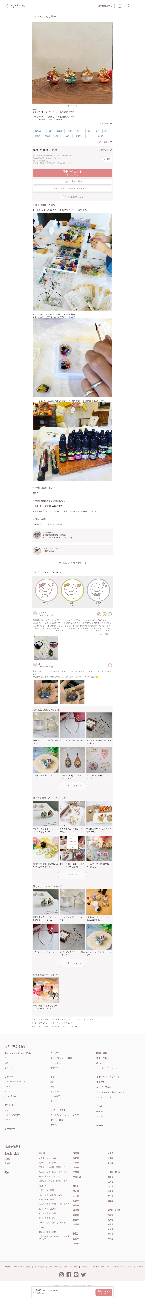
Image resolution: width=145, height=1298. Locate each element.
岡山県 (110, 1177)
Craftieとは (6, 1267)
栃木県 (76, 1158)
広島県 (110, 1182)
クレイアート (57, 1053)
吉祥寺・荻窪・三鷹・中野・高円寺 (54, 1204)
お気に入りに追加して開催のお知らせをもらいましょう (82, 188)
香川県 (110, 1196)
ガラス (53, 1125)
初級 (50, 131)
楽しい (79, 131)
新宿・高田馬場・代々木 (49, 1176)
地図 (107, 159)
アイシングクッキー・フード (110, 1092)
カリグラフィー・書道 (61, 1058)
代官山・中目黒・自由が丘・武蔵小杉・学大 (54, 1237)
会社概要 (140, 1267)
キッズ (89, 136)
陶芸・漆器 (101, 1053)
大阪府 (110, 1153)
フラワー (8, 1077)
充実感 (37, 136)
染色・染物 (101, 1058)
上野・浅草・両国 (46, 1190)
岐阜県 (76, 1210)
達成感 (47, 136)
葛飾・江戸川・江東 (47, 1163)
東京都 (42, 1153)
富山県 (76, 1191)
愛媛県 (110, 1201)
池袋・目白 (43, 1186)
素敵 (97, 131)
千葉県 (76, 1172)
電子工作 (100, 1082)
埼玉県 (76, 1167)
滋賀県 (76, 1239)
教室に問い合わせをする (72, 562)
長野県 (76, 1205)
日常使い (79, 136)
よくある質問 (39, 1267)
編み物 (99, 1111)
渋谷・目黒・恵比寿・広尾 (50, 1195)
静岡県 (76, 1215)
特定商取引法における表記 (122, 1267)
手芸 (52, 1077)
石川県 (76, 1196)
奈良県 (110, 1163)
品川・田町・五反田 (47, 1209)
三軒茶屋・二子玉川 (47, 1199)
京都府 (76, 1243)
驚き (89, 131)
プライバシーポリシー (100, 1267)
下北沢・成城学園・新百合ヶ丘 (52, 1167)
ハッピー (67, 136)
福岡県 (110, 1215)
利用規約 (85, 1267)
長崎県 (110, 1220)
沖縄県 (110, 1239)
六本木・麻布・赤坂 (47, 1213)
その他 (99, 1125)
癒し (57, 136)
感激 (106, 131)
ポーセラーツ (11, 1128)
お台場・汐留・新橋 (47, 1232)
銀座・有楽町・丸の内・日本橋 (52, 1222)
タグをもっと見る (103, 142)
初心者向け (39, 131)
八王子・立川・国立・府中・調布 (53, 1172)
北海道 (7, 1159)
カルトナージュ (104, 1106)
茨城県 (76, 1153)
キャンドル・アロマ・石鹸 (17, 1053)
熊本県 (110, 1224)
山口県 (110, 1186)
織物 (98, 1063)
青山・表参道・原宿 (47, 1218)
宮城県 (7, 1163)
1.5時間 (60, 131)
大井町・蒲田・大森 (47, 1158)
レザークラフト (58, 1110)
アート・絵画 (57, 1120)
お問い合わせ (53, 1267)
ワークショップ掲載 (70, 1267)
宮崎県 (110, 1234)
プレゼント (102, 136)
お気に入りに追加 (72, 181)
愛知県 (76, 1220)
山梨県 (76, 1201)
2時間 (70, 131)
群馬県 (76, 1163)
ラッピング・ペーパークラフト (65, 1115)
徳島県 (110, 1191)
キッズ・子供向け (105, 1087)
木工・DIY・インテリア (108, 1077)
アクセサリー (11, 1105)
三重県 (76, 1224)
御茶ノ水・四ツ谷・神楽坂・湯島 (53, 1181)
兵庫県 (110, 1158)
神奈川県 (77, 1177)
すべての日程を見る (72, 196)
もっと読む (106, 124)
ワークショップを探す (22, 1267)
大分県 (110, 1229)
